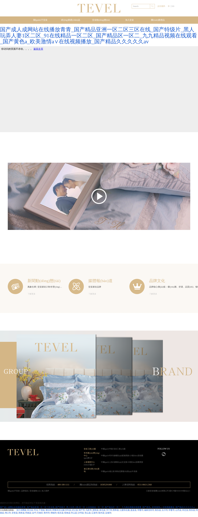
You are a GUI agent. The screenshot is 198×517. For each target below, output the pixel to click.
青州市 (47, 513)
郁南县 (67, 513)
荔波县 (133, 510)
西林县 (21, 513)
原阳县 (95, 510)
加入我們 (45, 491)
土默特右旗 (125, 510)
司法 (36, 510)
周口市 (8, 513)
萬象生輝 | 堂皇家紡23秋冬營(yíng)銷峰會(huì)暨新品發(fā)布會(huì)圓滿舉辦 (63, 287)
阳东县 (192, 510)
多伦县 (102, 510)
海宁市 (82, 510)
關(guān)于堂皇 (40, 20)
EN (173, 6)
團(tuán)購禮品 (158, 20)
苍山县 (88, 513)
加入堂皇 (129, 20)
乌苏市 (89, 510)
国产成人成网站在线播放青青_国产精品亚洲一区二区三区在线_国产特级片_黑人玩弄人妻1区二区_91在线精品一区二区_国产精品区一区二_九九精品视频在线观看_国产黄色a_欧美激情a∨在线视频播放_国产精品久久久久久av (98, 35)
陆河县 (101, 513)
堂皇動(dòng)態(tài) (101, 20)
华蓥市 (140, 510)
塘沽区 (49, 510)
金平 (34, 513)
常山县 (74, 513)
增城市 (54, 513)
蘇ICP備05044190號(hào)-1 (179, 491)
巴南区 (40, 513)
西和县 (116, 510)
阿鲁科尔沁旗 (58, 510)
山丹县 (178, 510)
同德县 (28, 513)
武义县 (75, 510)
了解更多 (31, 294)
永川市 (165, 510)
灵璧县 (15, 513)
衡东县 (158, 510)
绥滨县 (60, 513)
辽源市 (94, 513)
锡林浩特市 (149, 510)
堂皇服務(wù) (35, 491)
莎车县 (68, 510)
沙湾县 (81, 513)
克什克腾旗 (21, 510)
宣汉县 (30, 510)
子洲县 (42, 510)
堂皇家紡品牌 (94, 287)
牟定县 (185, 510)
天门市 (109, 510)
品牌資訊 (25, 491)
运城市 (108, 513)
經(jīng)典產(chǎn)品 (70, 20)
